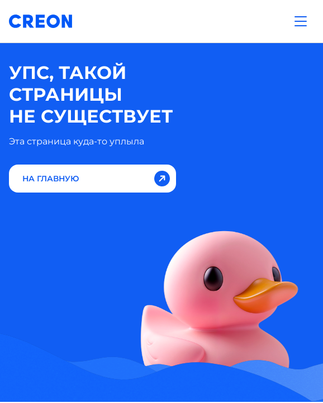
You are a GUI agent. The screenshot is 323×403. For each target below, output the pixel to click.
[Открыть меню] (300, 21)
